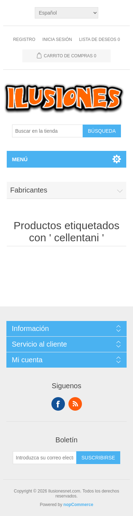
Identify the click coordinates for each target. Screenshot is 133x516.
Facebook (58, 404)
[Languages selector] (66, 13)
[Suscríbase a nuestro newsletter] (45, 457)
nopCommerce (78, 504)
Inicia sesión (57, 39)
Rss (75, 404)
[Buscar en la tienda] (47, 131)
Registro (24, 39)
